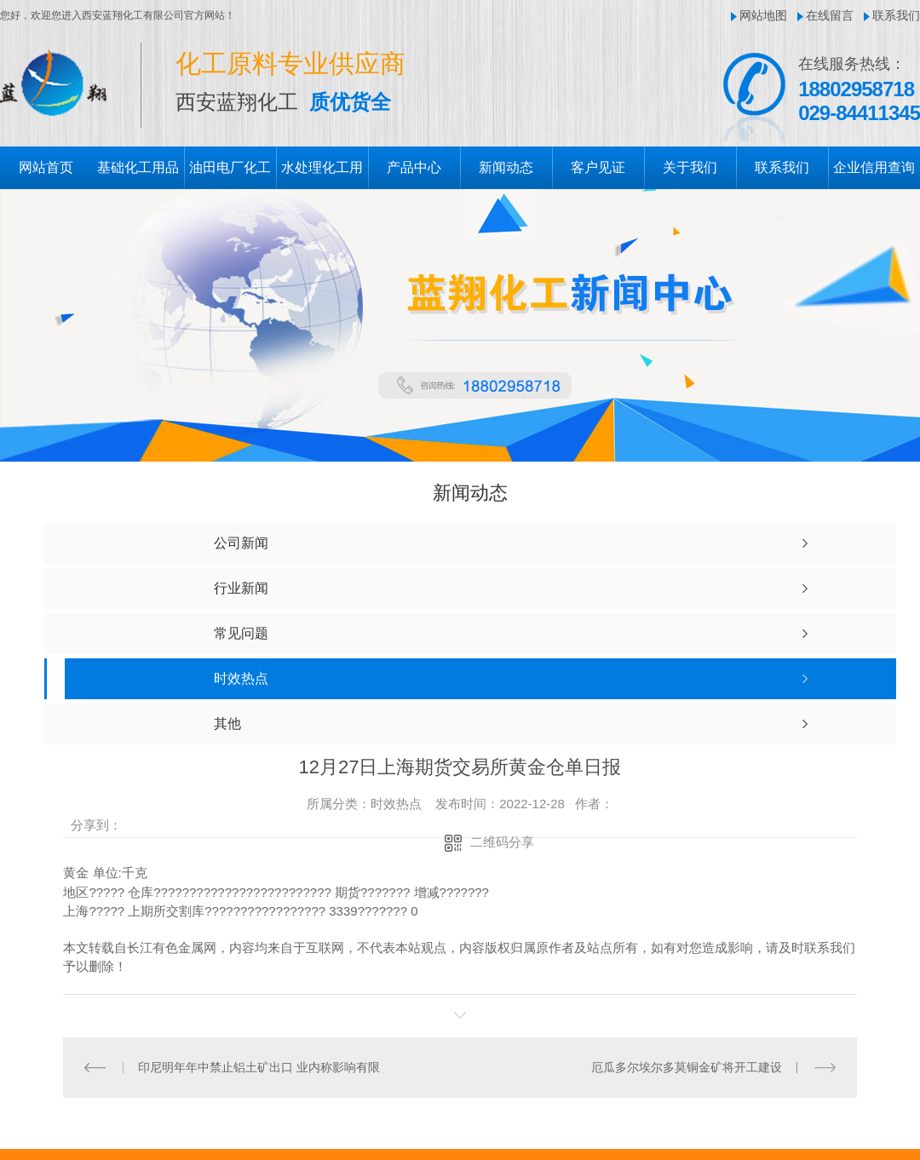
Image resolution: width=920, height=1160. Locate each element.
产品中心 (414, 167)
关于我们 (690, 167)
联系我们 (896, 15)
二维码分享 (502, 842)
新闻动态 (506, 167)
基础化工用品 (138, 167)
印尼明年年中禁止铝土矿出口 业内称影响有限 (259, 1066)
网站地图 (763, 15)
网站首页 (46, 167)
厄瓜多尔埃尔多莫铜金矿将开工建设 (686, 1066)
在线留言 (830, 15)
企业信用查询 (874, 167)
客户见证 (598, 167)
